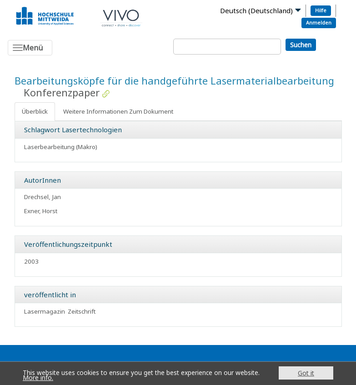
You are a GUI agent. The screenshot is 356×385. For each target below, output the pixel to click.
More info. (38, 377)
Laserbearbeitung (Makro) (60, 147)
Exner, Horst (40, 211)
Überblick (35, 111)
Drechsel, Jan (42, 197)
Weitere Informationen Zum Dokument (118, 111)
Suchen (300, 44)
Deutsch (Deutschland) (256, 10)
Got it (306, 373)
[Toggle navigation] (30, 47)
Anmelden (318, 22)
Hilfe (320, 10)
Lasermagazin (44, 311)
